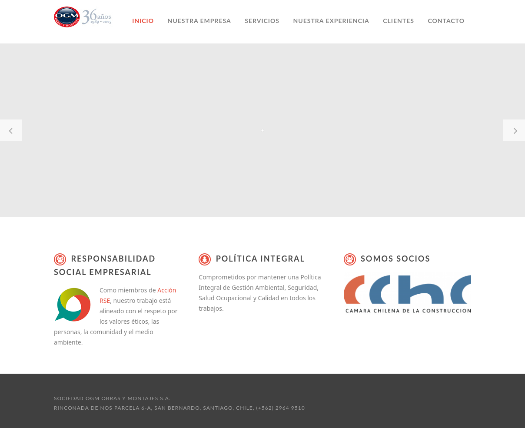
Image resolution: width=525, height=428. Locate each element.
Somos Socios (395, 258)
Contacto (446, 20)
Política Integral (260, 258)
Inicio (143, 20)
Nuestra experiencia (331, 20)
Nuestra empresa (199, 20)
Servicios (262, 20)
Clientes (398, 20)
